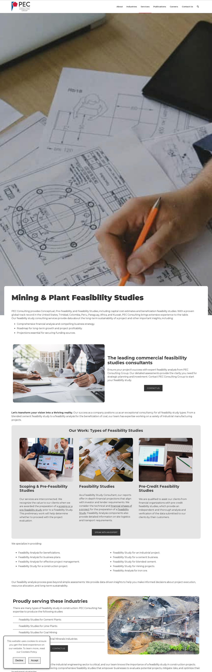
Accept (34, 660)
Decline (19, 660)
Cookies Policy (29, 651)
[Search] (198, 6)
